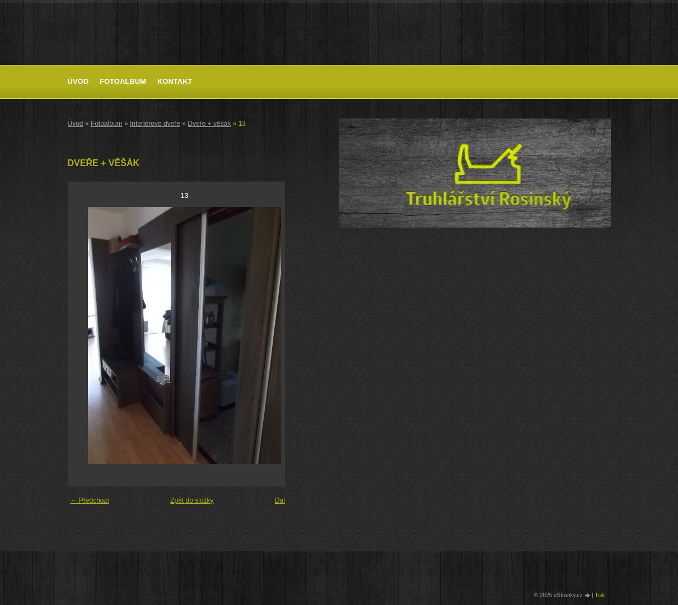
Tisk (600, 595)
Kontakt (175, 81)
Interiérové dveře (155, 123)
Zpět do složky (191, 500)
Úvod (78, 81)
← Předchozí (90, 500)
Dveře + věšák (209, 123)
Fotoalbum (123, 81)
